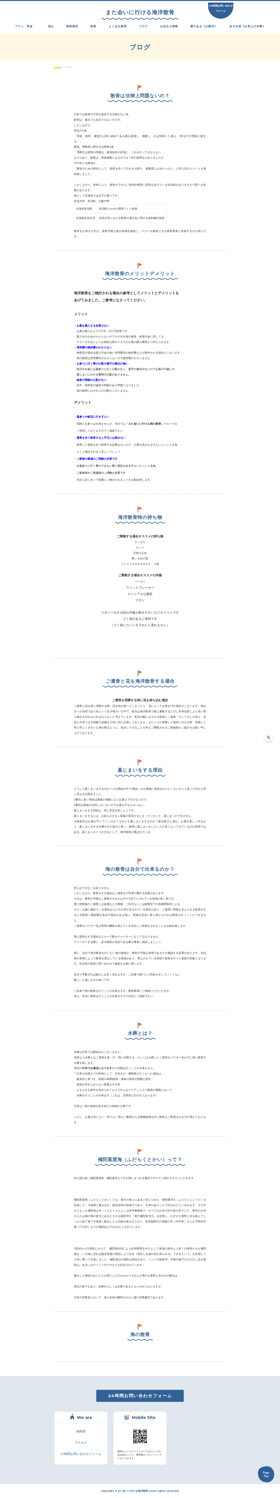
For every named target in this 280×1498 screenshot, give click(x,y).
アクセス (81, 1442)
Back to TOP (266, 1474)
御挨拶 (81, 1431)
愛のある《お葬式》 (203, 26)
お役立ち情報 (169, 26)
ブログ (143, 26)
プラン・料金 (25, 26)
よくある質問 (118, 26)
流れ (51, 26)
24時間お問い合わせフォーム (221, 8)
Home (57, 67)
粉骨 (93, 26)
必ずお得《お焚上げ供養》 (247, 26)
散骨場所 (72, 26)
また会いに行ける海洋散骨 (140, 12)
